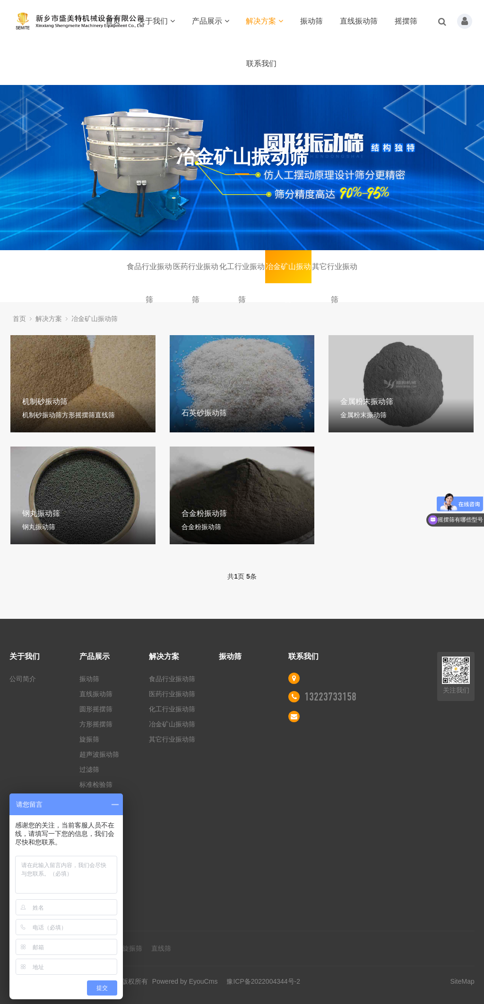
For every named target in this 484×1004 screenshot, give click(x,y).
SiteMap (462, 981)
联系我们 (261, 63)
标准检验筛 (95, 784)
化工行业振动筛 (242, 272)
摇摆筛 (406, 21)
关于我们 (156, 21)
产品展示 (210, 21)
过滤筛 (89, 769)
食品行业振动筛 (149, 272)
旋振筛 (89, 739)
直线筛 (161, 948)
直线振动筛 (359, 21)
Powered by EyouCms (183, 981)
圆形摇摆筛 (95, 709)
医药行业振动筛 (195, 272)
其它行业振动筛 (334, 272)
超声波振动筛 (99, 754)
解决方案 (264, 21)
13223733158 (330, 697)
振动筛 (311, 21)
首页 (113, 21)
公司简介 (22, 679)
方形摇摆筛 (95, 724)
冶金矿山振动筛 (288, 272)
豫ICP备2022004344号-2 (263, 981)
